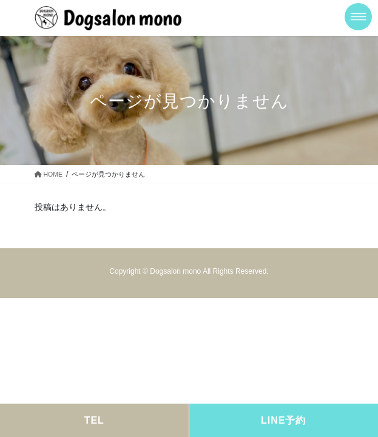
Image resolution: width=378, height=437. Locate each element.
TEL (94, 420)
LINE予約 (283, 420)
